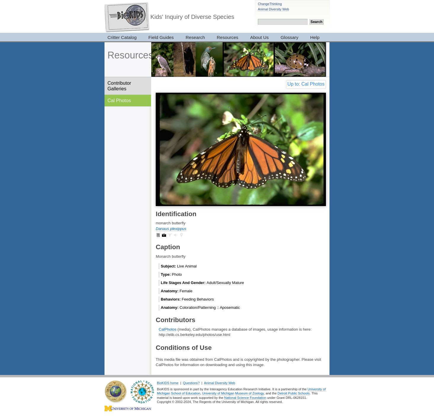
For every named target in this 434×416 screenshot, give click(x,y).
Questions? (191, 383)
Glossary (289, 37)
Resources (227, 37)
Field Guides (161, 37)
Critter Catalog (121, 37)
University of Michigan (218, 393)
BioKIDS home (168, 383)
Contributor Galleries (119, 85)
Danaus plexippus (171, 228)
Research (195, 37)
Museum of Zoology (249, 393)
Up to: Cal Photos (305, 84)
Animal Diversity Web (273, 9)
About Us (259, 37)
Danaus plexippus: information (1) (158, 235)
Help (314, 37)
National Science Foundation (245, 397)
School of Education (185, 393)
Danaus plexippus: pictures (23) (164, 235)
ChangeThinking (270, 4)
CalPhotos (167, 329)
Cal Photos (119, 100)
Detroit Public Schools (293, 393)
